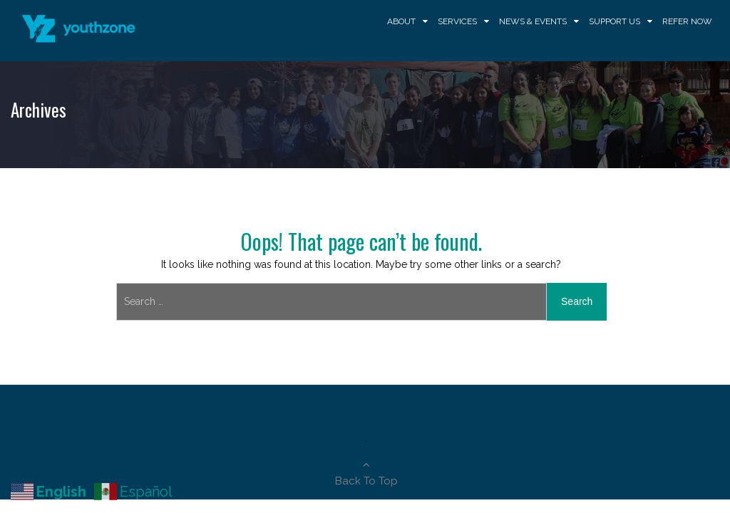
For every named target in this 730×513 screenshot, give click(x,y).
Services (457, 21)
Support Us (614, 21)
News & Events (533, 21)
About (401, 21)
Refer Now (687, 21)
